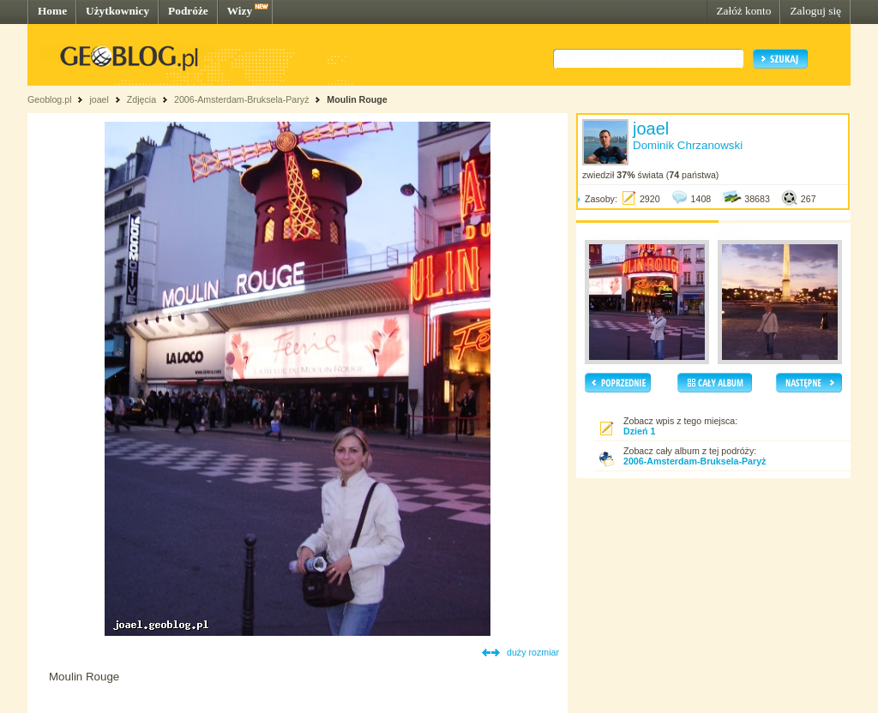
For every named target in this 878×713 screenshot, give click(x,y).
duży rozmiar (533, 652)
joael (99, 99)
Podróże (188, 10)
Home (52, 10)
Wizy (239, 10)
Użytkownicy (117, 10)
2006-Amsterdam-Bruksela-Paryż (242, 99)
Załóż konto (743, 10)
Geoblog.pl (49, 99)
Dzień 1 (639, 431)
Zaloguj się (815, 10)
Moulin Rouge (357, 99)
